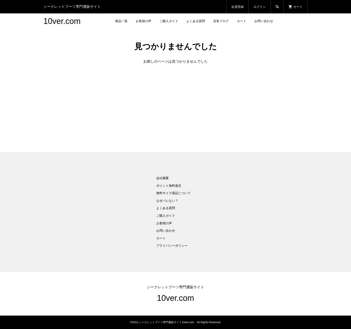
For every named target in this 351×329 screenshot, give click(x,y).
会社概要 (162, 178)
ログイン (259, 6)
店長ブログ (221, 21)
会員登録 (237, 6)
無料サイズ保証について (173, 193)
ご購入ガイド (168, 21)
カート (241, 21)
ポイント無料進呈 (168, 185)
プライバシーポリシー (172, 245)
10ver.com (62, 21)
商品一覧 (121, 21)
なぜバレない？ (167, 200)
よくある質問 (195, 21)
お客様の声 (143, 21)
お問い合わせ (263, 21)
